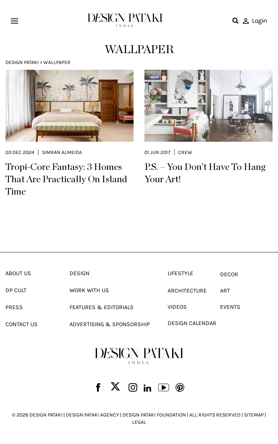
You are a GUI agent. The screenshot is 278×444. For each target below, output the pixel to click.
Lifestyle (180, 273)
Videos (177, 306)
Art (225, 290)
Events (230, 306)
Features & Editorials (102, 307)
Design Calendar (192, 323)
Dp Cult (15, 290)
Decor (229, 274)
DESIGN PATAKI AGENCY (92, 415)
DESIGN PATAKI (46, 415)
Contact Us (21, 324)
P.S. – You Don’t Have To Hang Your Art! (204, 173)
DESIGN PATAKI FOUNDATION (154, 415)
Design (79, 273)
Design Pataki (22, 62)
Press (14, 307)
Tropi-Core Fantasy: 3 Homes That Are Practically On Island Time (66, 179)
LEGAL (139, 422)
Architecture (187, 290)
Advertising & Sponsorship (110, 324)
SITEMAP (254, 415)
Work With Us (89, 290)
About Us (18, 273)
